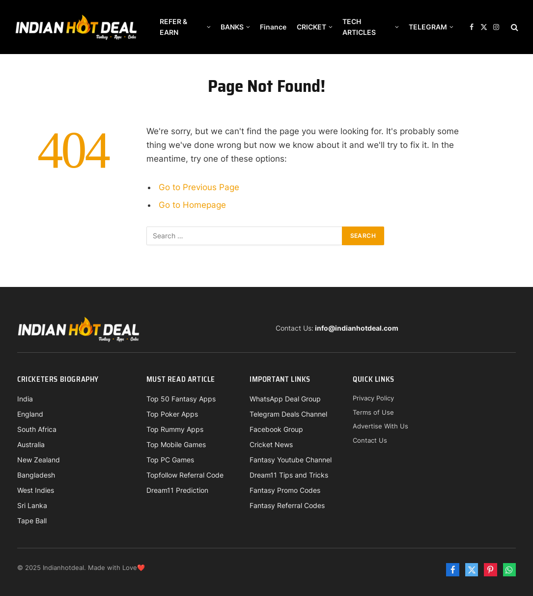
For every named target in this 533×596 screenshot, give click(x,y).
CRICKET (311, 27)
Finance (273, 27)
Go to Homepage (192, 205)
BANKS (232, 27)
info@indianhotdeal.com (356, 328)
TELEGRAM (428, 27)
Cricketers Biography (58, 379)
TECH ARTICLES (359, 26)
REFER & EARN (173, 26)
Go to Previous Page (199, 187)
